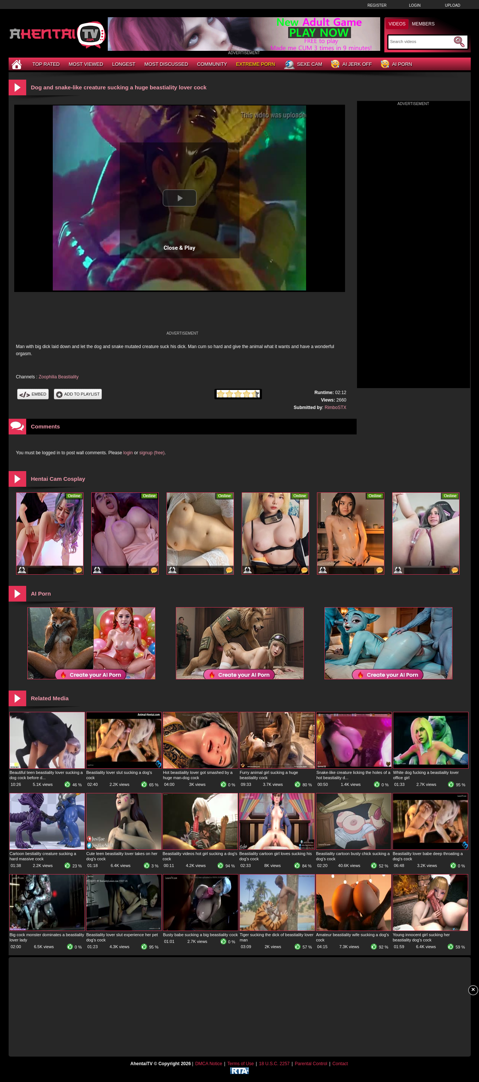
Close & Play (179, 248)
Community (212, 64)
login (128, 452)
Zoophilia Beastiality (59, 376)
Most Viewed (85, 64)
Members (423, 24)
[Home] (18, 64)
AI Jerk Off (351, 64)
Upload (452, 5)
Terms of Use (240, 1063)
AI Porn (396, 64)
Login (415, 5)
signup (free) (151, 452)
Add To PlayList (78, 394)
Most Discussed (166, 64)
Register (377, 5)
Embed (32, 394)
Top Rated (46, 64)
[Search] (421, 41)
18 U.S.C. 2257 (274, 1063)
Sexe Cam (303, 64)
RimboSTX (335, 407)
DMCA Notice (208, 1063)
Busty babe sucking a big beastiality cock (200, 934)
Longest (123, 64)
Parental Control (311, 1063)
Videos (397, 24)
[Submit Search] (459, 42)
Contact (340, 1063)
